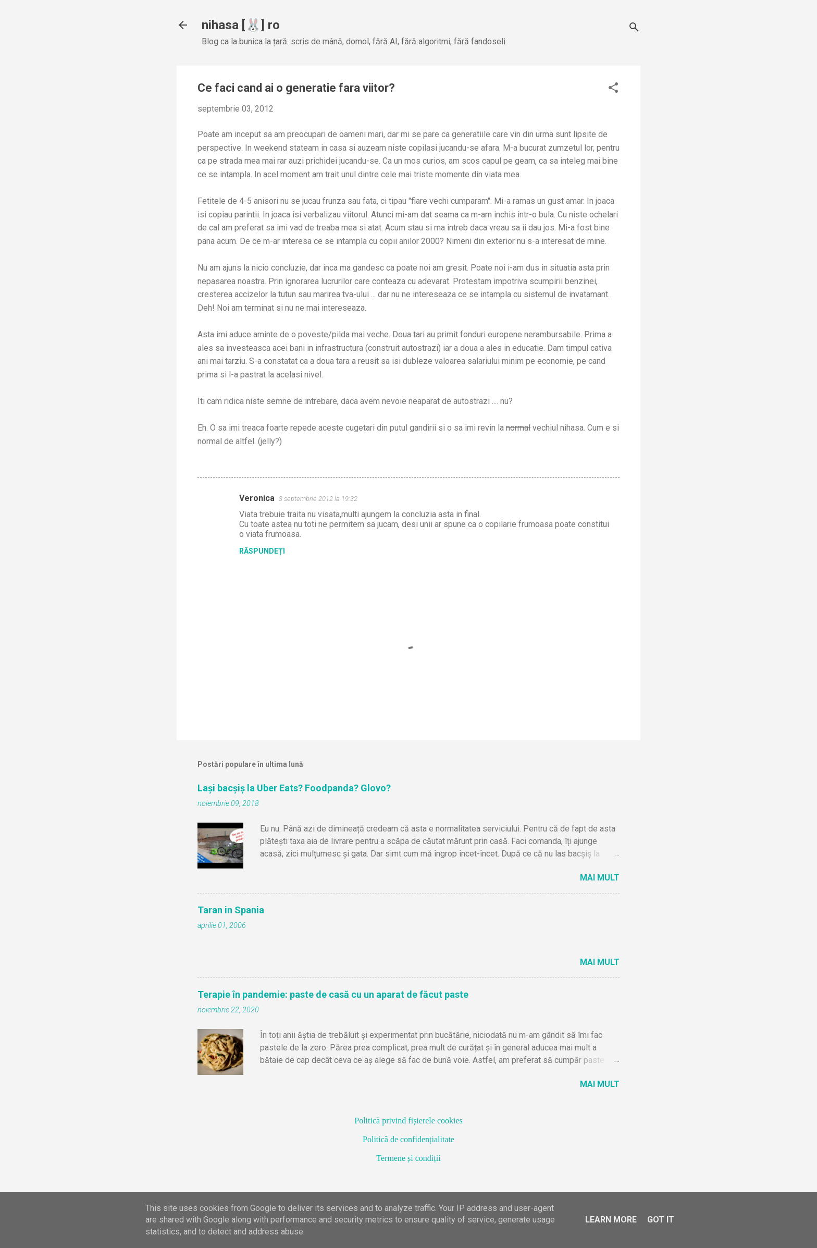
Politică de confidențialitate (408, 1139)
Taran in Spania (230, 909)
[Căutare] (634, 28)
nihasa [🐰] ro (241, 25)
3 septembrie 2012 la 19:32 (318, 499)
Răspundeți (262, 551)
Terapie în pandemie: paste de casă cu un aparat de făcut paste (332, 994)
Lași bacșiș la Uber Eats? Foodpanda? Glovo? (294, 787)
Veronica (257, 498)
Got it (660, 1220)
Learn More (611, 1220)
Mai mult (600, 878)
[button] (613, 88)
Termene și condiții (408, 1158)
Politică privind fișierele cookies (408, 1120)
